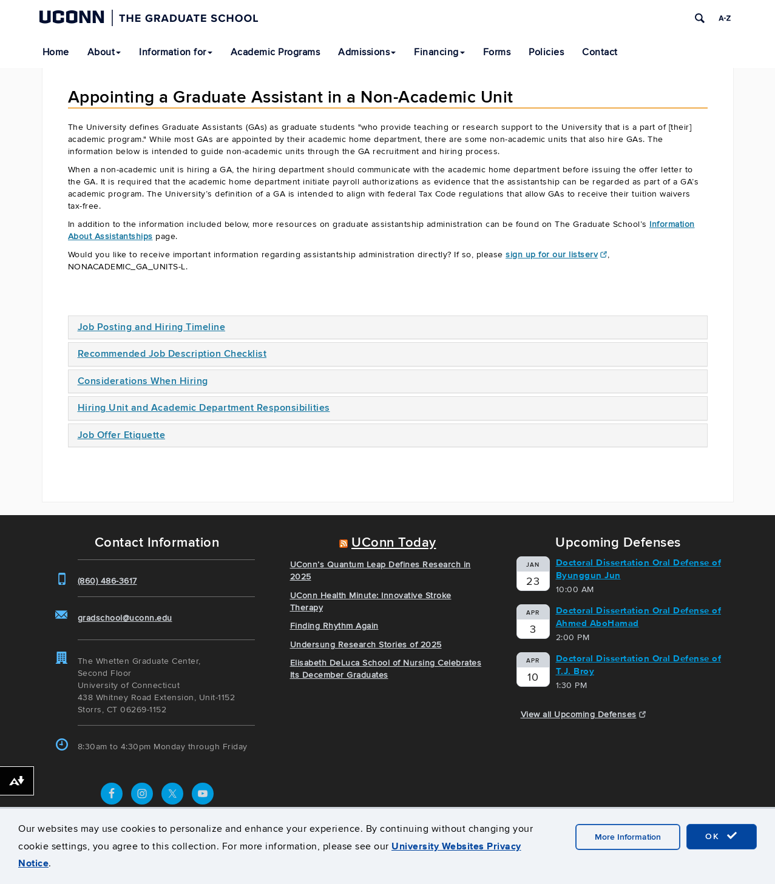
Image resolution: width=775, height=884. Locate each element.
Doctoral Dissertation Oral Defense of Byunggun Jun (639, 569)
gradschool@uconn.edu (125, 618)
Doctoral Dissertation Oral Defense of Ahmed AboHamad (639, 617)
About (104, 52)
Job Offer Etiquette (122, 435)
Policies (546, 52)
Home (55, 52)
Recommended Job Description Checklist (172, 354)
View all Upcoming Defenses (583, 714)
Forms (497, 52)
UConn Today (393, 543)
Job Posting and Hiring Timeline (152, 327)
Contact (600, 52)
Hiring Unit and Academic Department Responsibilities (204, 408)
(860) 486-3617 (107, 581)
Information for (175, 52)
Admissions (367, 52)
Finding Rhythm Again (334, 626)
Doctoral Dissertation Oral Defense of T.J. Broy (639, 665)
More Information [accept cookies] (628, 837)
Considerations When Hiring (143, 381)
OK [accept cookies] (721, 836)
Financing (439, 52)
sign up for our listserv (556, 254)
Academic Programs (275, 52)
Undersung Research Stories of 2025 (366, 644)
